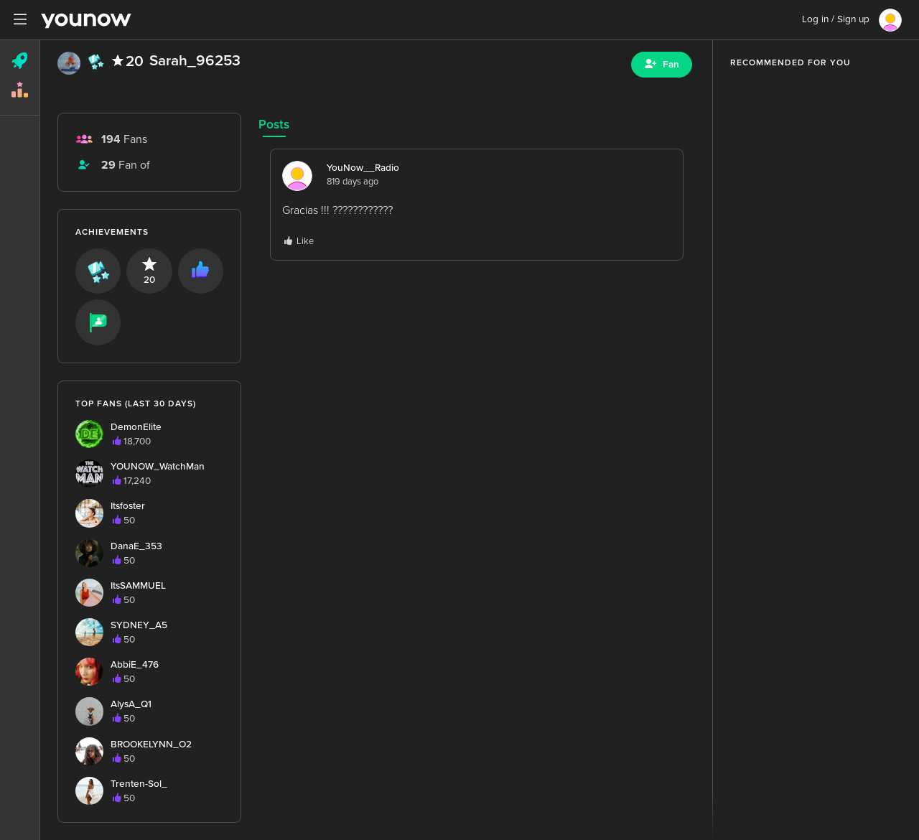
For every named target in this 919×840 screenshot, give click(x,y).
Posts (273, 124)
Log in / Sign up (835, 19)
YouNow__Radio (363, 168)
